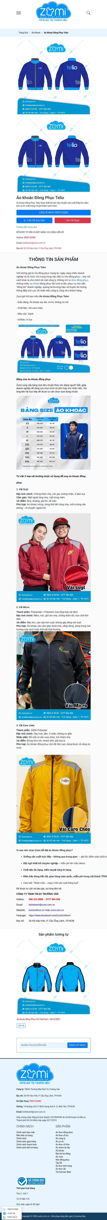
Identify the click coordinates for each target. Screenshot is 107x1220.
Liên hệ (21, 1025)
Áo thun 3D (61, 1169)
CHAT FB (9, 1213)
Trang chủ (23, 33)
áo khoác (34, 283)
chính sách (24, 1126)
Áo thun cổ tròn (63, 1144)
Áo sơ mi (60, 1141)
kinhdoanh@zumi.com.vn (33, 243)
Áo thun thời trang (64, 1166)
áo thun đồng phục (78, 280)
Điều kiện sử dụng (24, 1135)
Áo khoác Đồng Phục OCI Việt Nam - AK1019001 (39, 1019)
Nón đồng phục (63, 1160)
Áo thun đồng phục (64, 1132)
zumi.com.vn (57, 910)
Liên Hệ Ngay (72, 220)
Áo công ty (60, 1138)
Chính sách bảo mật (25, 1132)
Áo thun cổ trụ (62, 1135)
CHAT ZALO (10, 1217)
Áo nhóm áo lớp (63, 1147)
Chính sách (21, 1138)
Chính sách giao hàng (26, 1141)
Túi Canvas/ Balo (63, 1172)
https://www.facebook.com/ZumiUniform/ (49, 915)
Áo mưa (59, 1157)
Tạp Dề (59, 1163)
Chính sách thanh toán (26, 1144)
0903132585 (53, 212)
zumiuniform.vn (36, 910)
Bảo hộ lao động (63, 1153)
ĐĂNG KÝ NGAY (77, 1045)
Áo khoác (60, 1150)
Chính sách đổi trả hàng (27, 1147)
